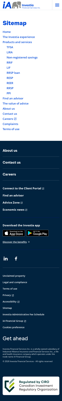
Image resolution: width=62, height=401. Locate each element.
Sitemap (7, 308)
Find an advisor (13, 98)
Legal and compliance (15, 282)
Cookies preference (13, 327)
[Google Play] (37, 233)
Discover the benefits (16, 242)
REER (10, 83)
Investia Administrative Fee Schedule (23, 314)
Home (7, 32)
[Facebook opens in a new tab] (17, 259)
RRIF (10, 62)
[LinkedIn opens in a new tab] (6, 259)
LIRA (10, 52)
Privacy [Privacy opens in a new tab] (7, 295)
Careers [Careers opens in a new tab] (10, 119)
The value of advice (16, 103)
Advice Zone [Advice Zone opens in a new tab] (11, 202)
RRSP (10, 88)
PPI (9, 93)
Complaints (10, 124)
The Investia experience (19, 37)
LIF (8, 68)
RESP (10, 78)
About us (9, 108)
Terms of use (11, 129)
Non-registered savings (22, 57)
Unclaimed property (14, 275)
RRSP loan (13, 73)
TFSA (10, 47)
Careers (9, 174)
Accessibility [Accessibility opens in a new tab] (10, 301)
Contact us (10, 114)
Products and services (17, 42)
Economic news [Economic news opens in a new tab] (13, 209)
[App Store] (14, 233)
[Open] (57, 5)
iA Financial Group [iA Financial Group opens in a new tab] (13, 320)
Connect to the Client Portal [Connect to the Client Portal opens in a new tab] (22, 188)
